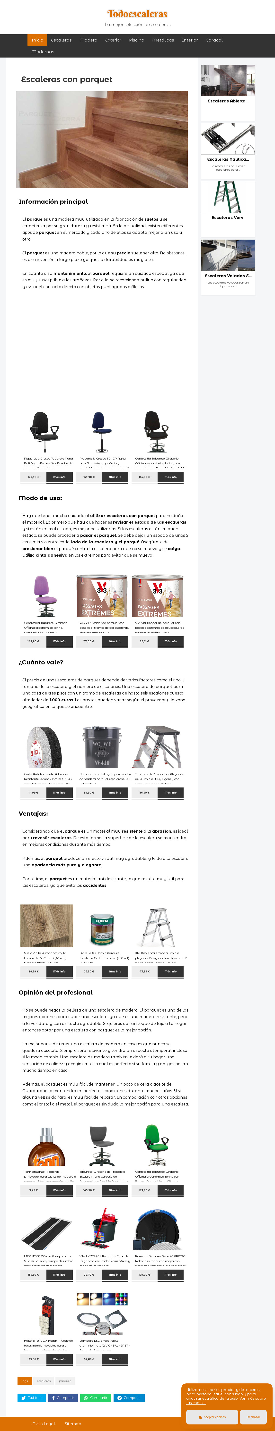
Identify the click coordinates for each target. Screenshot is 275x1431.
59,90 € (89, 792)
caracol (214, 40)
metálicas (163, 40)
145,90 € (89, 1190)
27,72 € (89, 1274)
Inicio (37, 40)
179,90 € (33, 477)
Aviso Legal (43, 1424)
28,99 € (33, 971)
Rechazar (253, 1417)
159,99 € (33, 1274)
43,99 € (144, 971)
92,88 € (89, 1359)
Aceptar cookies (212, 1417)
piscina (136, 40)
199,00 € (144, 1274)
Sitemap (73, 1424)
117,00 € (89, 641)
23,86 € (33, 1359)
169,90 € (89, 477)
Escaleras (61, 40)
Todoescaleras (137, 13)
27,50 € (89, 971)
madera (89, 40)
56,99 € (145, 792)
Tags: (24, 1381)
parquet (65, 1381)
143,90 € (33, 641)
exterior (113, 40)
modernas (42, 51)
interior (190, 40)
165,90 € (144, 477)
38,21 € (144, 641)
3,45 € (33, 1190)
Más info (59, 477)
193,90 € (144, 1190)
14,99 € (33, 792)
